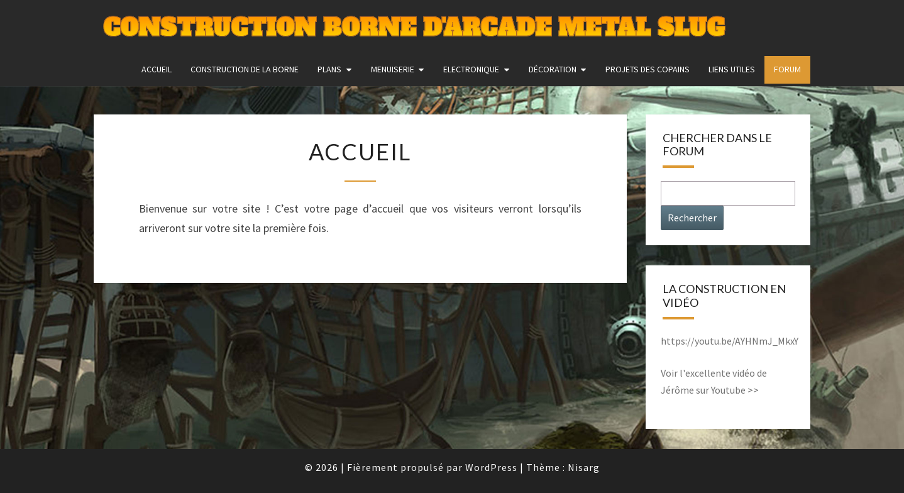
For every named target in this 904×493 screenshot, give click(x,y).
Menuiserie (392, 69)
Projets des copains (647, 69)
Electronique (471, 69)
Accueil (156, 69)
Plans (329, 69)
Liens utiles (731, 69)
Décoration (552, 69)
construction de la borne (244, 69)
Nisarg (584, 467)
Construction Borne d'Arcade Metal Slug (414, 28)
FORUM (787, 69)
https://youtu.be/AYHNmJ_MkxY (729, 341)
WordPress (491, 467)
